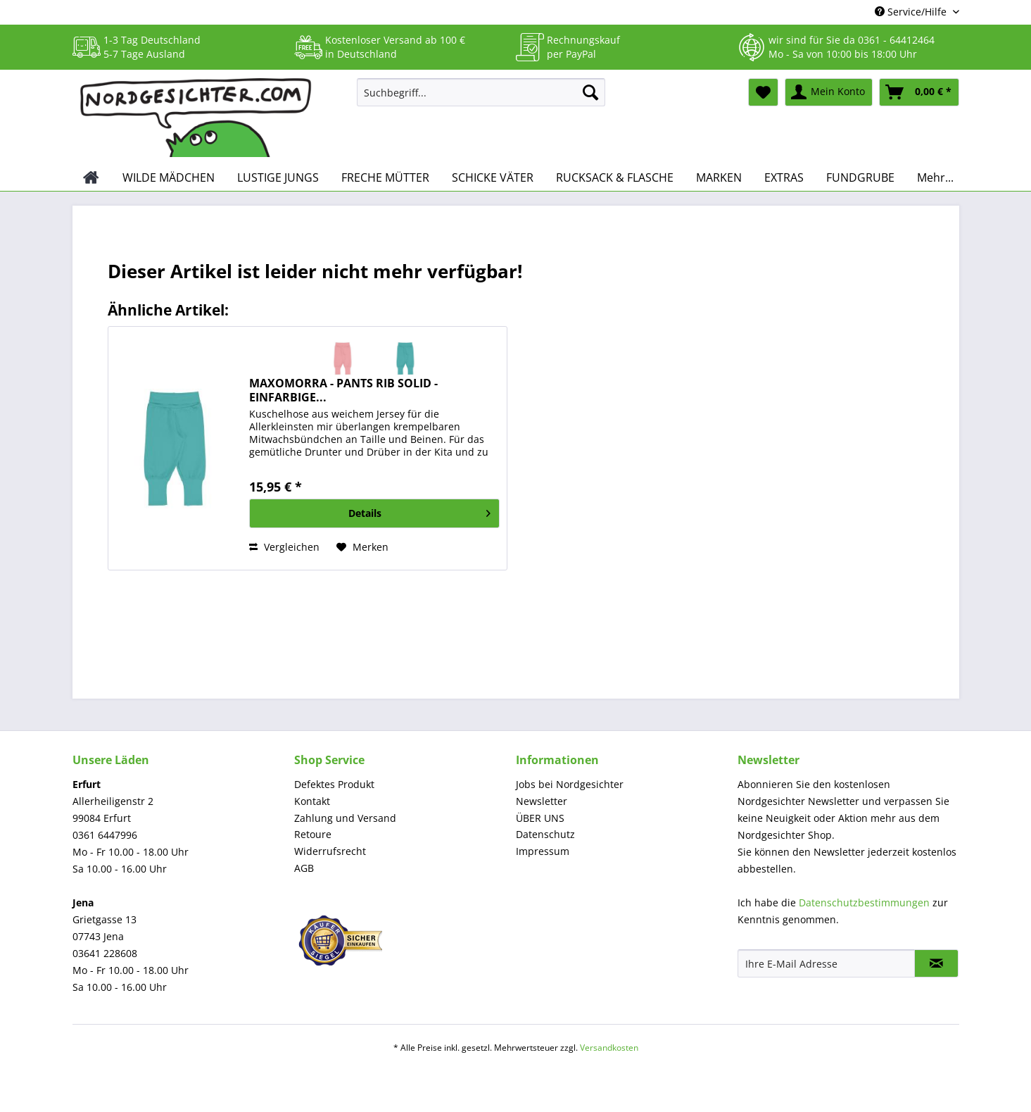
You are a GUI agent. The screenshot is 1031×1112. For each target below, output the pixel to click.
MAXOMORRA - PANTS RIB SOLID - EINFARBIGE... (343, 390)
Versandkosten (609, 1048)
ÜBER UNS (540, 818)
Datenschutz (545, 834)
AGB (304, 868)
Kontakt (312, 801)
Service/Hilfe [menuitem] (912, 11)
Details (419, 511)
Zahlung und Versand (345, 818)
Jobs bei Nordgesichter (570, 784)
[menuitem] (481, 99)
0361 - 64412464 (896, 39)
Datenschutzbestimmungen (864, 902)
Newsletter (541, 801)
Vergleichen (284, 547)
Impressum (542, 851)
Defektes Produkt (334, 784)
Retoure (312, 834)
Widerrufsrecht (330, 851)
